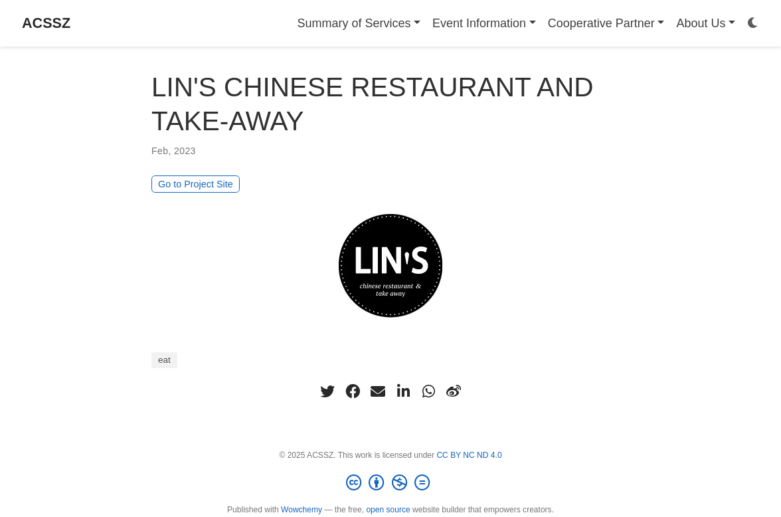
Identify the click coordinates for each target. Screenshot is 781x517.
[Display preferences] (753, 23)
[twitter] (327, 391)
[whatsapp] (428, 391)
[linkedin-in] (403, 391)
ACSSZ (46, 23)
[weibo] (454, 391)
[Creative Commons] (390, 483)
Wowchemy (301, 509)
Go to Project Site (195, 184)
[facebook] (353, 391)
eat (164, 360)
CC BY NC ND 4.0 (468, 455)
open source (388, 509)
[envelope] (378, 391)
